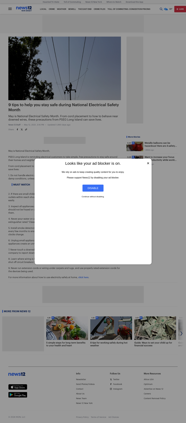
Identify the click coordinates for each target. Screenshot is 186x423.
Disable (93, 187)
